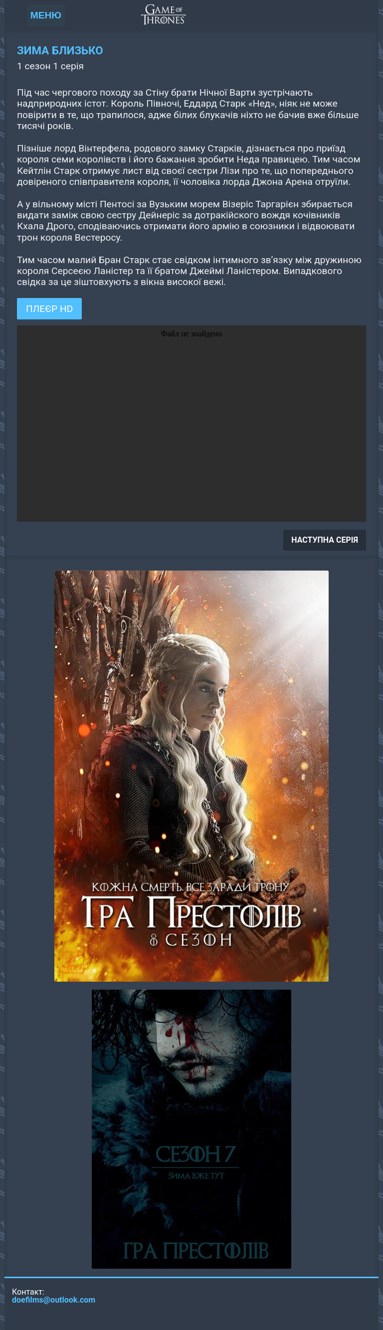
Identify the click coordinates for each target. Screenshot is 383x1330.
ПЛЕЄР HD (49, 308)
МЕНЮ (45, 15)
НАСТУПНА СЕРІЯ (324, 540)
